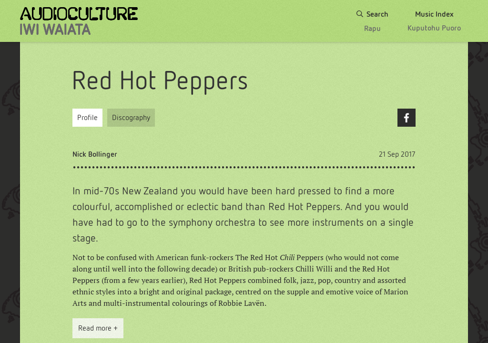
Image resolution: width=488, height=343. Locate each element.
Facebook (406, 118)
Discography (131, 117)
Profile (87, 117)
